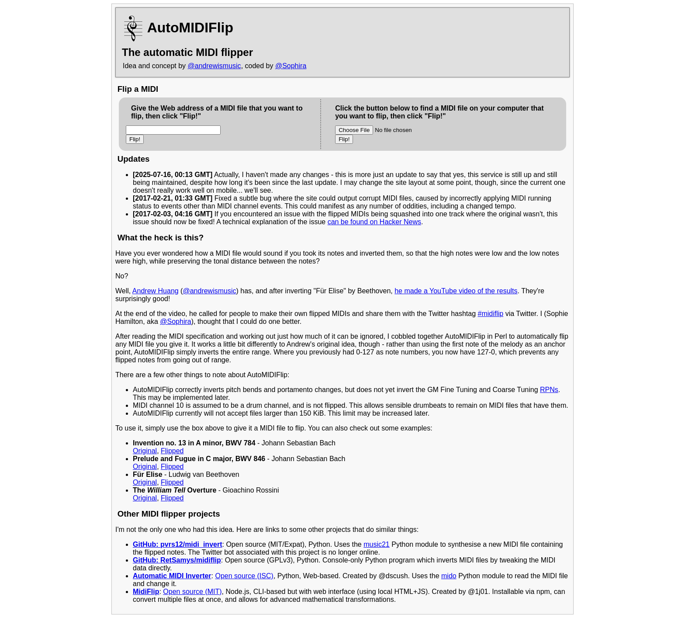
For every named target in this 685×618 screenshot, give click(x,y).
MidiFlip (146, 591)
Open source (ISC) (244, 576)
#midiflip (491, 313)
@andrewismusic (214, 65)
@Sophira (290, 65)
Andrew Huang (155, 291)
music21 (376, 544)
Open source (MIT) (192, 591)
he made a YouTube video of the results (455, 291)
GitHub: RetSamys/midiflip (177, 560)
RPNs (549, 389)
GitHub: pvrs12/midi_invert (177, 544)
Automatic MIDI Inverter (172, 576)
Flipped (172, 451)
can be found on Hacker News (374, 222)
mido (449, 576)
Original (145, 451)
